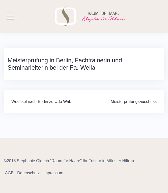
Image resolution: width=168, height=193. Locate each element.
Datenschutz (28, 173)
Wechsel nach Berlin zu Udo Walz (41, 101)
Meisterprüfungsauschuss (134, 101)
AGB (9, 173)
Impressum (53, 173)
